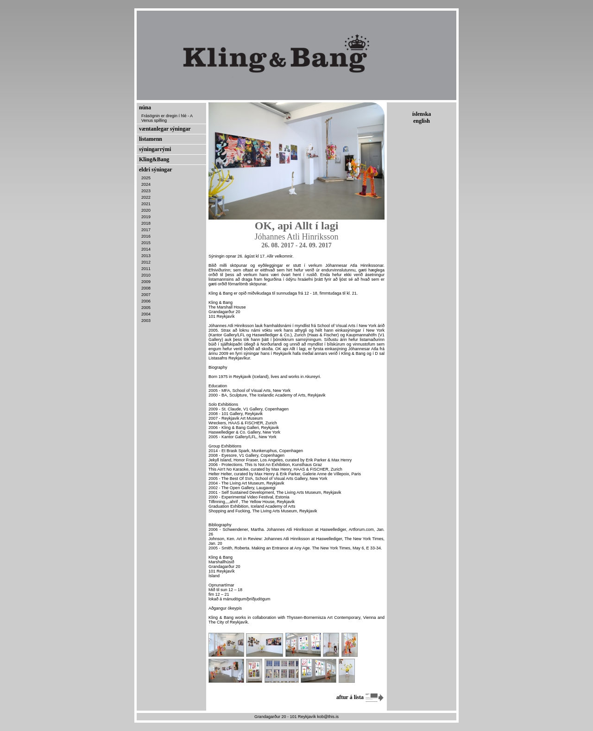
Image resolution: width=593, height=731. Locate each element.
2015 (146, 242)
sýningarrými (155, 149)
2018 (146, 223)
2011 (146, 268)
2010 (146, 275)
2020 (146, 210)
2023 (146, 191)
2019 (146, 216)
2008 (146, 288)
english (421, 121)
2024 (146, 184)
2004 (146, 314)
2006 (146, 301)
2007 (146, 294)
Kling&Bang (154, 159)
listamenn (150, 139)
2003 (146, 320)
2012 (146, 262)
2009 (146, 281)
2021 (146, 204)
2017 (146, 229)
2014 (146, 249)
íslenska (421, 114)
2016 (146, 236)
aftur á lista (360, 697)
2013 (146, 255)
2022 (146, 197)
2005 (146, 307)
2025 (146, 178)
